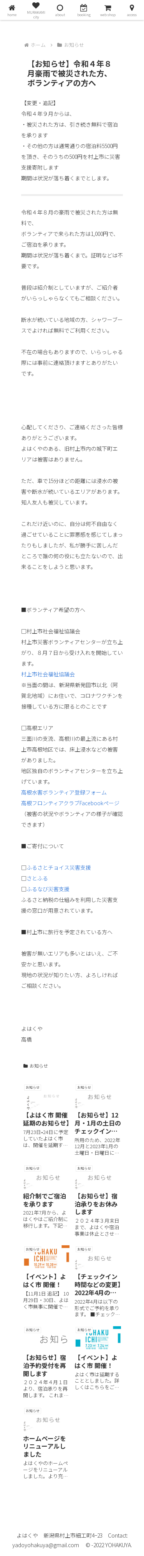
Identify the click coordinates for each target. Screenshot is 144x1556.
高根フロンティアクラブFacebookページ (70, 803)
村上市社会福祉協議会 (48, 674)
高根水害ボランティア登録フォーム (64, 792)
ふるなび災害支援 (48, 889)
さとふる (37, 878)
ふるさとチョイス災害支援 (58, 867)
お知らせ (35, 1065)
